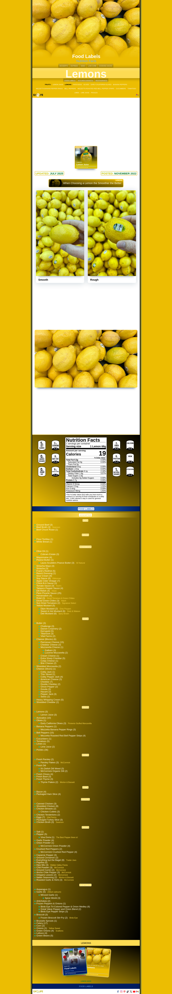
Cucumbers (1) (43, 738)
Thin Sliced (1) (48, 674)
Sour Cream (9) (44, 576)
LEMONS (86, 943)
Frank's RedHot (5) (45, 571)
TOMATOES (132, 88)
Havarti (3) (46, 691)
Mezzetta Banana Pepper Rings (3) (58, 729)
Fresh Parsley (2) (45, 759)
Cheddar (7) (47, 682)
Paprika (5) (41, 862)
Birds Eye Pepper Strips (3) (54, 911)
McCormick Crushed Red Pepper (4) (59, 852)
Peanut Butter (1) (45, 560)
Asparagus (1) (43, 889)
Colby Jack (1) (48, 672)
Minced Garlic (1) (49, 895)
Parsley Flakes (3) (50, 762)
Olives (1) (41, 720)
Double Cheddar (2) (50, 684)
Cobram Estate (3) (50, 554)
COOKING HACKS (105, 66)
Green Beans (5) (44, 935)
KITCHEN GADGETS (85, 80)
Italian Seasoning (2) (47, 877)
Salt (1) (40, 831)
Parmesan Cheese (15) (52, 642)
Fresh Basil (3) (43, 776)
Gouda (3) (46, 689)
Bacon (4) (41, 791)
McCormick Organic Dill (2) (54, 771)
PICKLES (94, 93)
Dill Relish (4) (43, 590)
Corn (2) (40, 925)
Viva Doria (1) (48, 837)
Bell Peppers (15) (45, 732)
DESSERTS (63, 66)
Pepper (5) (41, 834)
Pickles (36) (42, 750)
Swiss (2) (45, 696)
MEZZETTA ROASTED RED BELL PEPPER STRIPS (96, 88)
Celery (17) (42, 923)
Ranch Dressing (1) (46, 573)
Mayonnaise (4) (44, 557)
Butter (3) (41, 623)
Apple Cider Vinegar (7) (48, 581)
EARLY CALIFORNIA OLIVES (101, 84)
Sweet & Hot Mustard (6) (53, 611)
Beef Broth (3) (43, 527)
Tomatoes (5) (43, 741)
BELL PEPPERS (70, 88)
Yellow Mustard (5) (45, 605)
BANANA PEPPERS (120, 84)
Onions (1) (42, 928)
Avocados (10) (43, 718)
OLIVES (86, 84)
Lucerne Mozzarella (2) (56, 652)
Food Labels (86, 986)
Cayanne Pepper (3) (46, 855)
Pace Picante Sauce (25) (48, 593)
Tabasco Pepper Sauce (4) (49, 588)
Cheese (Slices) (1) (46, 669)
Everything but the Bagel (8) (50, 860)
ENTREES (74, 66)
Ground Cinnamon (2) (47, 857)
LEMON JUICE (58, 84)
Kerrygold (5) (47, 631)
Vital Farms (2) (48, 636)
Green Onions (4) (45, 930)
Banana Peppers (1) (46, 726)
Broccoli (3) (42, 914)
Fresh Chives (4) (44, 774)
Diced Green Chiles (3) (48, 600)
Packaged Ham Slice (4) (48, 794)
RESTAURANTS (101, 80)
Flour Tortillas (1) (44, 539)
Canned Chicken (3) (46, 803)
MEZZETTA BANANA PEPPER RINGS (49, 88)
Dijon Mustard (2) (50, 608)
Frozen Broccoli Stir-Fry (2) (54, 917)
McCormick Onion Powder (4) (55, 846)
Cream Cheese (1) (50, 656)
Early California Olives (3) (54, 723)
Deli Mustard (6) (49, 613)
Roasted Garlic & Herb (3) (49, 880)
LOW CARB (92, 66)
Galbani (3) (50, 650)
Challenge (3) (47, 626)
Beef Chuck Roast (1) (47, 529)
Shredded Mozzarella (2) (48, 666)
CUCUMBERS (121, 88)
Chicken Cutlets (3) (50, 811)
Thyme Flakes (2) (50, 782)
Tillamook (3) (47, 633)
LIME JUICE (85, 93)
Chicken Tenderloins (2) (48, 814)
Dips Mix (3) (42, 865)
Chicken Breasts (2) (46, 808)
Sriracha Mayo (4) (45, 566)
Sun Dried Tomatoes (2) (48, 603)
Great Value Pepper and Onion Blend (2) (61, 909)
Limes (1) (41, 743)
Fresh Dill (41, 765)
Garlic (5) (41, 892)
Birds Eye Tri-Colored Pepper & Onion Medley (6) (65, 906)
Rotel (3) (41, 598)
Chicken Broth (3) (45, 822)
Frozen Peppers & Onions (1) (51, 903)
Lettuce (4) (41, 933)
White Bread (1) (44, 541)
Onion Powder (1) (45, 842)
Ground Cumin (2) (45, 870)
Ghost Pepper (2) (49, 686)
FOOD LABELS (69, 80)
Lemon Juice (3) (49, 714)
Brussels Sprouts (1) (46, 921)
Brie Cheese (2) (48, 663)
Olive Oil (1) (42, 551)
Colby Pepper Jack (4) (52, 677)
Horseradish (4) (44, 595)
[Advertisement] (86, 119)
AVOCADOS (77, 84)
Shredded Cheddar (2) (47, 702)
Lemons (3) (42, 711)
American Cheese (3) (51, 679)
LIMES (76, 93)
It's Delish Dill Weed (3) (52, 768)
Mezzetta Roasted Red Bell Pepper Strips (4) (63, 735)
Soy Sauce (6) (43, 578)
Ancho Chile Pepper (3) (48, 872)
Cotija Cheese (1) (49, 661)
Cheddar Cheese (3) (51, 644)
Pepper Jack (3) (48, 694)
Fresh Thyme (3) (44, 779)
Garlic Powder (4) (45, 840)
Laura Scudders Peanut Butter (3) (58, 563)
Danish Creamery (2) (51, 628)
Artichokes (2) (43, 901)
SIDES (83, 66)
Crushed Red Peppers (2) (49, 849)
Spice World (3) (52, 898)
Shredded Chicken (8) (47, 806)
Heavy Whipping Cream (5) (50, 699)
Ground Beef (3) (44, 524)
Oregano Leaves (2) (46, 875)
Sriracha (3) (42, 568)
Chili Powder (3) (44, 867)
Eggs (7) (41, 817)
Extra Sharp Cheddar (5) (53, 658)
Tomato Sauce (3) (45, 585)
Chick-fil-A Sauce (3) (46, 583)
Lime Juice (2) (48, 746)
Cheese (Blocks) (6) (46, 639)
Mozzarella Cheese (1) (52, 647)
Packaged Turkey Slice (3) (49, 819)
